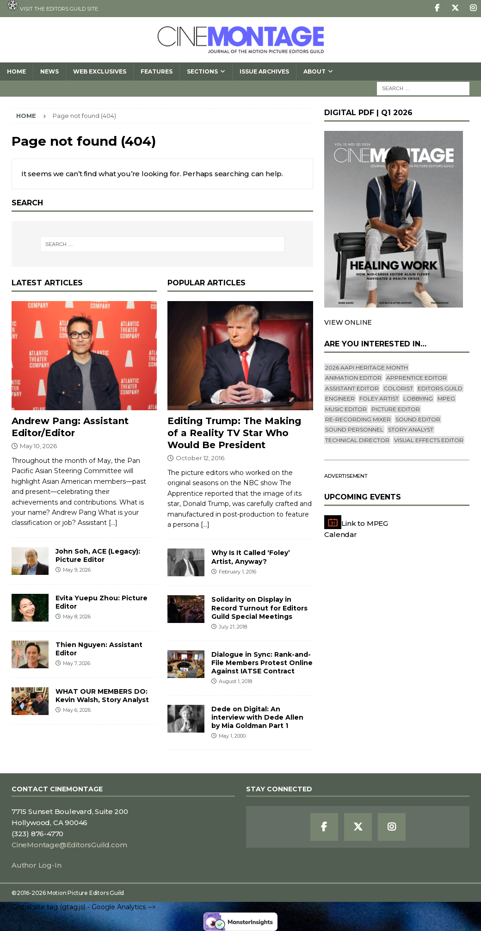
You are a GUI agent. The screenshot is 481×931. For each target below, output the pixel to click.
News (49, 71)
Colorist (398, 388)
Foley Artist (379, 398)
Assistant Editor (352, 388)
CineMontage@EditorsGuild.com (69, 844)
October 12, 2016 (200, 458)
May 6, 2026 (77, 710)
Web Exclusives (99, 71)
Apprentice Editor (416, 377)
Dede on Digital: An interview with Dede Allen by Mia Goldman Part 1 (257, 717)
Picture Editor (395, 409)
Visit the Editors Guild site (52, 6)
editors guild (440, 388)
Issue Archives (264, 71)
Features (157, 71)
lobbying (418, 398)
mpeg (446, 398)
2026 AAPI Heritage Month (366, 367)
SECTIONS (202, 71)
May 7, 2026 (76, 663)
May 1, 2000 (232, 736)
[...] (113, 522)
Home (16, 71)
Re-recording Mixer (358, 419)
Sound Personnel (354, 429)
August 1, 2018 (235, 681)
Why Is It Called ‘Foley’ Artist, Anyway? (250, 557)
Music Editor (346, 409)
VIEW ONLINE (348, 322)
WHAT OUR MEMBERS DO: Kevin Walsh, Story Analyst (102, 695)
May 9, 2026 (77, 570)
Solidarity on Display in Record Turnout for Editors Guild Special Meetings (259, 607)
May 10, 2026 (38, 446)
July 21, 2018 (233, 626)
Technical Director (357, 440)
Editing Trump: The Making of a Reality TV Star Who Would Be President (234, 432)
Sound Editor (417, 419)
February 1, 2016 (237, 571)
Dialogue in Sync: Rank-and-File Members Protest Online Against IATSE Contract (262, 662)
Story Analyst (410, 429)
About (314, 71)
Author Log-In (36, 865)
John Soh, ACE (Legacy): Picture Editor (98, 555)
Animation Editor (353, 377)
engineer (340, 398)
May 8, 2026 (77, 616)
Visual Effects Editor (428, 440)
